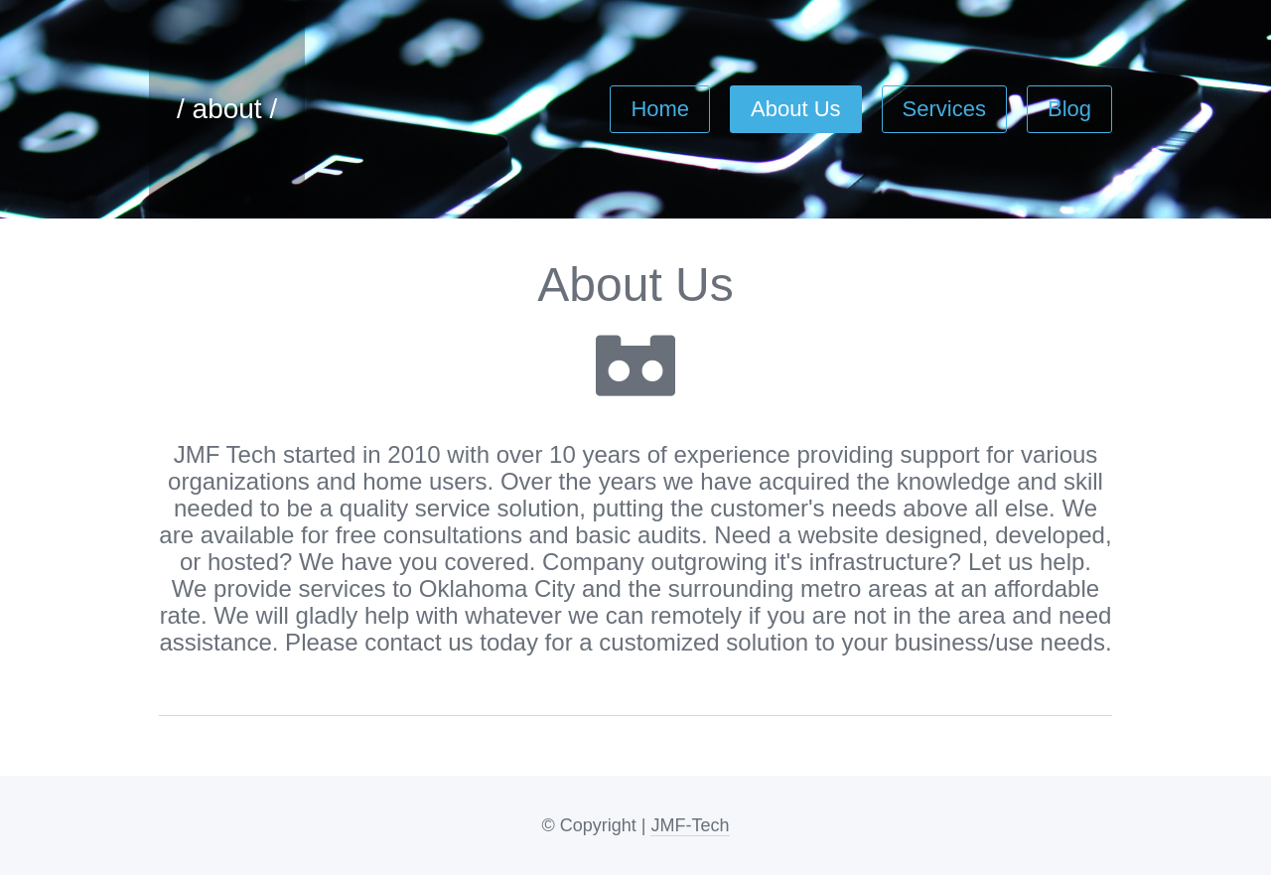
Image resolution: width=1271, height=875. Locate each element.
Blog (1069, 100)
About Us (796, 100)
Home (660, 100)
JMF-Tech (689, 825)
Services (944, 100)
